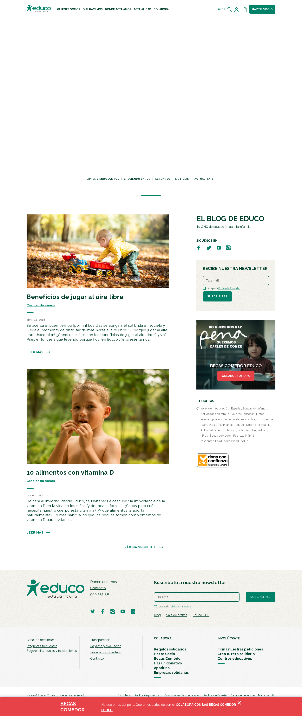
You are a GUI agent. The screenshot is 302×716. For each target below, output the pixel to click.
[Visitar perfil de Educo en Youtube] (219, 248)
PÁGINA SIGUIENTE (144, 547)
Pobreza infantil (243, 435)
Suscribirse (217, 296)
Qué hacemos (92, 9)
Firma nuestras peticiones (240, 649)
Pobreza (243, 430)
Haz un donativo (168, 663)
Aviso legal (124, 695)
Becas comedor (220, 435)
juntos (260, 413)
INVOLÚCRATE (229, 638)
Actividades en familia (215, 413)
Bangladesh (258, 430)
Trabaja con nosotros (105, 652)
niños (204, 435)
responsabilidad (211, 441)
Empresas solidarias (171, 672)
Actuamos (163, 179)
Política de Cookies (215, 695)
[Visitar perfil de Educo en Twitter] (209, 248)
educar (205, 419)
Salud (245, 441)
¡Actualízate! (204, 179)
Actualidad (142, 9)
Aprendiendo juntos (103, 179)
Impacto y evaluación (105, 646)
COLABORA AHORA (236, 375)
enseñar (249, 413)
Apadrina (162, 668)
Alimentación (226, 430)
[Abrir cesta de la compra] (244, 9)
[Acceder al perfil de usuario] (237, 9)
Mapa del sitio (266, 695)
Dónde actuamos (118, 9)
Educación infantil (254, 408)
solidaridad (231, 441)
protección (219, 419)
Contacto (98, 588)
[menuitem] (68, 9)
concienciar (267, 419)
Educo (239, 424)
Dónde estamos (103, 582)
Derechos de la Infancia (217, 424)
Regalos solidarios (170, 649)
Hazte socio (262, 9)
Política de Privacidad (229, 288)
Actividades (208, 430)
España (235, 408)
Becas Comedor (168, 658)
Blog (221, 9)
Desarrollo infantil (258, 424)
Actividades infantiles (243, 419)
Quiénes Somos (68, 9)
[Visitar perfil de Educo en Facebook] (198, 248)
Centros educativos (235, 658)
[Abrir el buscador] (229, 9)
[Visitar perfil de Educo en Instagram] (228, 248)
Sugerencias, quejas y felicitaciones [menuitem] (52, 651)
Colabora (161, 9)
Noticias (182, 179)
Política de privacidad (148, 695)
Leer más (38, 352)
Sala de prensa (176, 615)
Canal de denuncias (41, 640)
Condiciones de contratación (182, 695)
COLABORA (163, 638)
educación (222, 408)
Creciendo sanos (137, 179)
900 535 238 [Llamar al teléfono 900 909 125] (100, 594)
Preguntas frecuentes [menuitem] (42, 646)
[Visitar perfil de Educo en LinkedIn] (133, 611)
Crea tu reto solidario (236, 654)
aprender (207, 408)
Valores (237, 413)
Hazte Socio (164, 654)
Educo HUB (201, 615)
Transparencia (100, 640)
